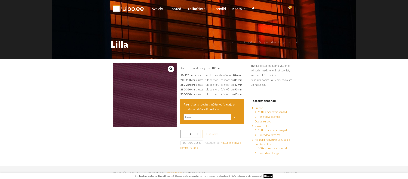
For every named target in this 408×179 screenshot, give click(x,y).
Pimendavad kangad (269, 116)
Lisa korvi (212, 134)
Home (233, 42)
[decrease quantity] (184, 134)
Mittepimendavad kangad (272, 42)
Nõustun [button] (268, 176)
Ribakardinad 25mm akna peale (272, 139)
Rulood (247, 42)
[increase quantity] (197, 134)
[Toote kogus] (190, 134)
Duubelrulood (263, 121)
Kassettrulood (263, 126)
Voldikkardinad (263, 144)
